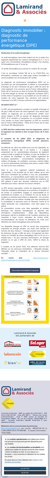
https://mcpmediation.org (10, 428)
